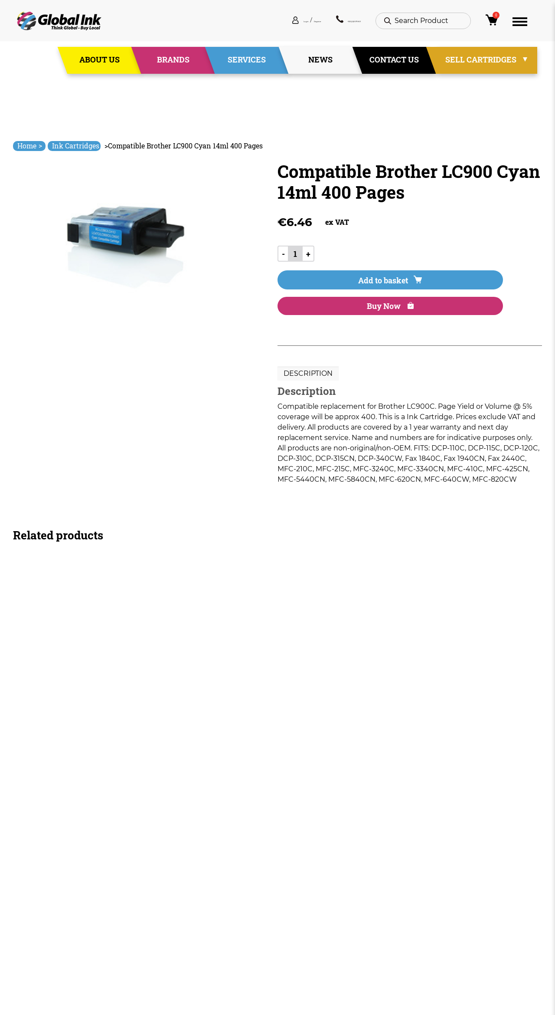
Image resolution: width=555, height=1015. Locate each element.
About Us (99, 64)
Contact (186, 944)
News (320, 64)
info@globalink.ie (49, 893)
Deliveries (294, 882)
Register (261, 26)
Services (247, 64)
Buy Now (433, 290)
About (182, 897)
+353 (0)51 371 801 (326, 26)
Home (29, 145)
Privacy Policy (301, 913)
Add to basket (326, 290)
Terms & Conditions (311, 897)
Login (232, 26)
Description (308, 359)
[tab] (308, 359)
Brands (173, 64)
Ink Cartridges (75, 145)
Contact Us (394, 64)
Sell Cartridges (480, 64)
